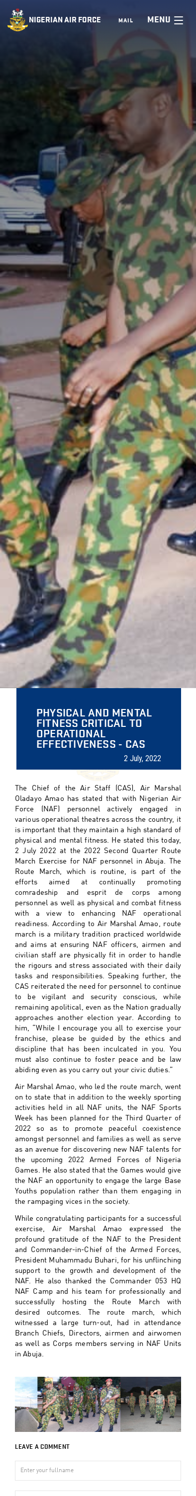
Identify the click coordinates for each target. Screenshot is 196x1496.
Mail (125, 20)
